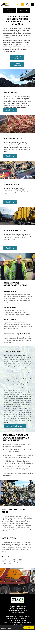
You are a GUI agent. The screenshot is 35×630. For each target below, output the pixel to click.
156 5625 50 (17, 608)
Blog (23, 623)
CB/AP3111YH (17, 610)
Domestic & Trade (17, 57)
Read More (10, 110)
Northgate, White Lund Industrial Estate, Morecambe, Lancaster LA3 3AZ (17, 618)
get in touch (24, 544)
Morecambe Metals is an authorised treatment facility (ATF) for (14, 189)
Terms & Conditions (10, 623)
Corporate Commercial (17, 64)
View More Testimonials (14, 426)
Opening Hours (17, 625)
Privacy (19, 623)
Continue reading (9, 377)
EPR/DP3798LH (17, 612)
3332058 (17, 606)
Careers (28, 623)
